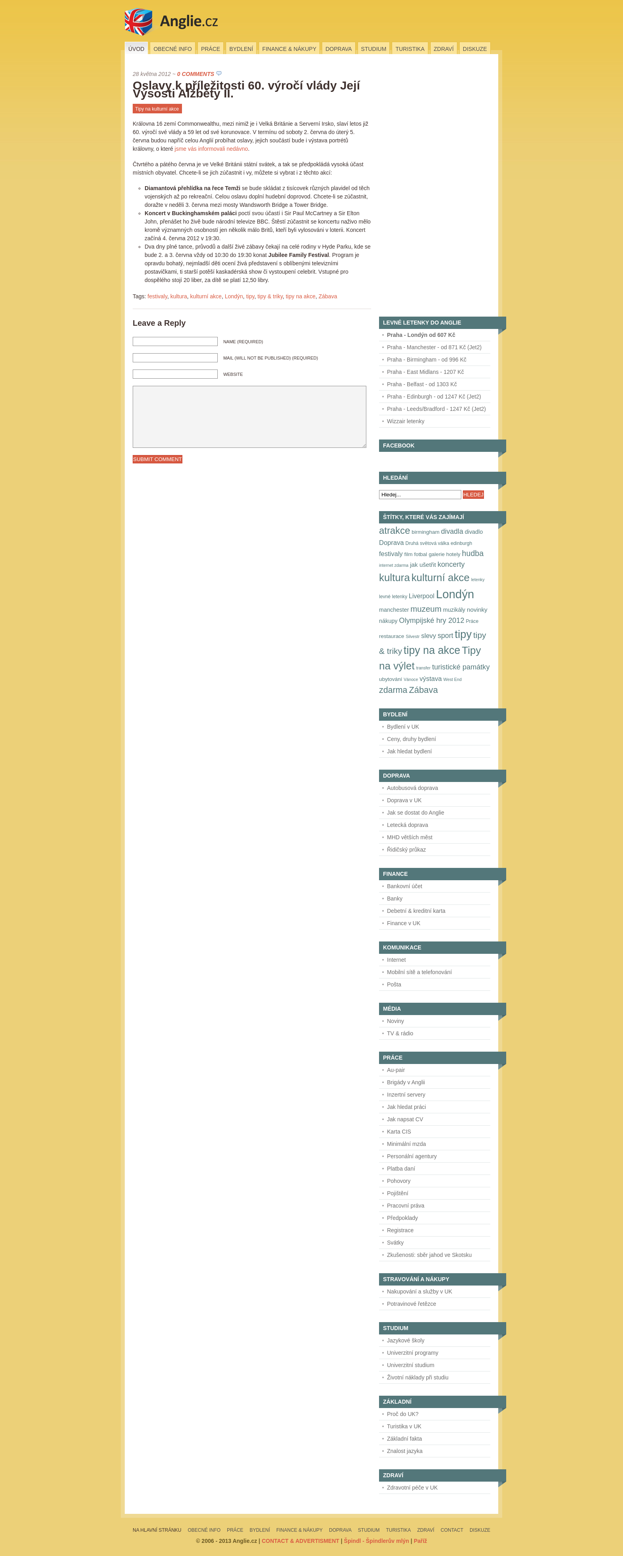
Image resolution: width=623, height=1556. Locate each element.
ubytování (390, 679)
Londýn (234, 296)
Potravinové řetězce (411, 1304)
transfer (423, 667)
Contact (452, 1530)
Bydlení (241, 49)
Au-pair (396, 1070)
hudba (473, 553)
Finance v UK (403, 923)
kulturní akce (206, 296)
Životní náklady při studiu (418, 1377)
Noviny (395, 1021)
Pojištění (397, 1193)
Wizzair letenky (405, 421)
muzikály (454, 610)
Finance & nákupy (289, 49)
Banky (394, 898)
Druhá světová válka (427, 543)
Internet (396, 960)
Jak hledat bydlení (409, 751)
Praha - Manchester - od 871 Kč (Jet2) (434, 347)
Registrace (400, 1230)
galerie (437, 554)
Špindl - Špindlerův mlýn (376, 1541)
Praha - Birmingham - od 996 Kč (426, 359)
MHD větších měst (409, 837)
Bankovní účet (404, 886)
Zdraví (444, 49)
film (408, 554)
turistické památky (460, 667)
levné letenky (393, 596)
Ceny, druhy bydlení (411, 739)
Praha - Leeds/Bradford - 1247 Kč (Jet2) (436, 409)
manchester (394, 610)
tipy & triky (270, 296)
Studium (374, 49)
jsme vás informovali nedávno (211, 149)
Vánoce (411, 679)
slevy (428, 635)
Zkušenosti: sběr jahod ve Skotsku (429, 1255)
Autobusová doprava (412, 788)
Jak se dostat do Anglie (415, 812)
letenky (478, 579)
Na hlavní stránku (157, 1530)
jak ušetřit (423, 564)
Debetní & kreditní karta (416, 911)
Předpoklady (402, 1218)
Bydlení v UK (403, 727)
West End (452, 679)
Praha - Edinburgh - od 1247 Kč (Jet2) (434, 396)
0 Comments (195, 74)
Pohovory (398, 1181)
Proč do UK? (402, 1414)
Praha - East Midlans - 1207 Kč (425, 372)
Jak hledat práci (406, 1107)
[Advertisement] (438, 189)
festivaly (157, 296)
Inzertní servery (406, 1094)
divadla (452, 531)
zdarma (393, 690)
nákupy (388, 621)
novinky (477, 609)
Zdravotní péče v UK (412, 1487)
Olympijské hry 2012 (431, 620)
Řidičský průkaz (406, 849)
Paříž (420, 1541)
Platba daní (401, 1168)
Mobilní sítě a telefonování (419, 972)
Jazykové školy (405, 1340)
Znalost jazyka (404, 1451)
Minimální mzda (406, 1144)
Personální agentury (412, 1156)
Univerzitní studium (410, 1365)
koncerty (451, 564)
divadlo (474, 532)
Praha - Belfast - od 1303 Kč (422, 384)
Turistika (409, 49)
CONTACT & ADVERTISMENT (300, 1541)
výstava (431, 678)
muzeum (425, 609)
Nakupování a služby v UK (419, 1291)
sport (445, 636)
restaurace (391, 636)
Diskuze (475, 49)
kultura (178, 296)
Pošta (394, 984)
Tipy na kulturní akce (157, 109)
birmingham (425, 532)
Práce (210, 49)
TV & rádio (400, 1033)
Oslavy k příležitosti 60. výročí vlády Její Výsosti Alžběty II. (246, 89)
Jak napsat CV (405, 1119)
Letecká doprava (407, 825)
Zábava (328, 296)
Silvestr (413, 636)
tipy (250, 296)
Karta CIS (399, 1131)
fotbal (420, 554)
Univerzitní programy (412, 1353)
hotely (453, 554)
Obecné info (172, 49)
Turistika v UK (404, 1426)
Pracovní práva (405, 1205)
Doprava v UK (404, 800)
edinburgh (461, 543)
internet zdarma (393, 565)
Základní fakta (404, 1438)
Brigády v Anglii (406, 1082)
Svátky (395, 1242)
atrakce (394, 530)
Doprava (338, 49)
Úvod (136, 49)
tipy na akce (300, 296)
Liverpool (421, 596)
